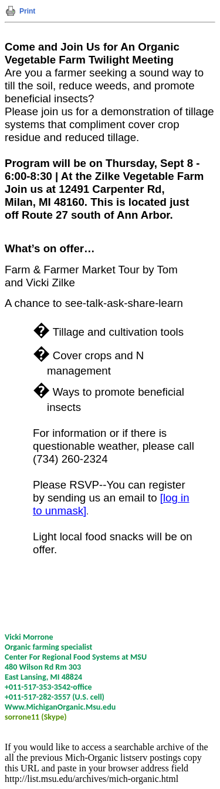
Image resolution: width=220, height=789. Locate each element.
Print (27, 11)
